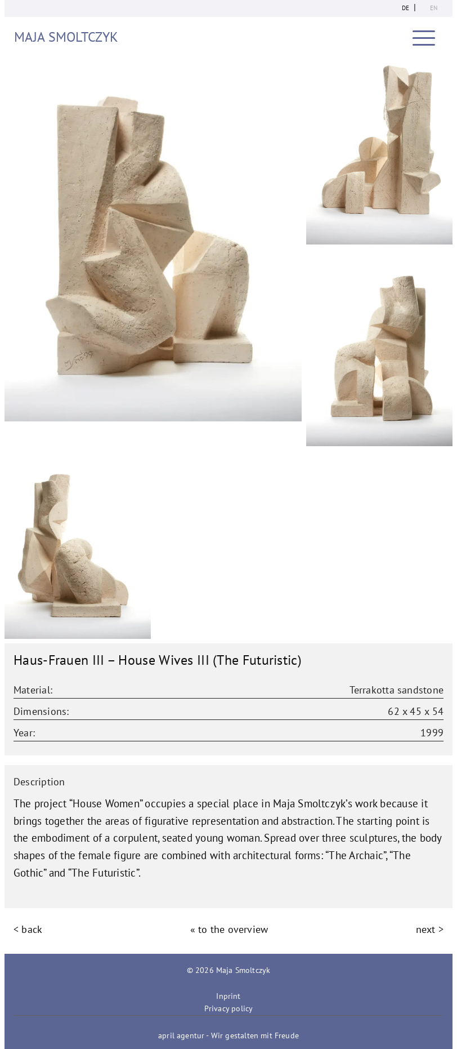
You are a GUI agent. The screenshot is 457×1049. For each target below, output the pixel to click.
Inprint (228, 996)
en (433, 8)
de (405, 8)
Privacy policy (228, 1008)
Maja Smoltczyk (66, 37)
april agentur (181, 1035)
